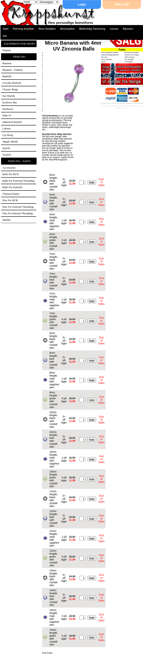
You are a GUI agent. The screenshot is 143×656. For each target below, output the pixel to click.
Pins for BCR (10, 200)
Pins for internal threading (18, 213)
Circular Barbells (12, 82)
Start (5, 28)
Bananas (7, 63)
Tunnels (7, 154)
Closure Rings (10, 89)
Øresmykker (67, 28)
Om (5, 36)
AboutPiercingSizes (58, 159)
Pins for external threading (18, 206)
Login (82, 4)
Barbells (7, 76)
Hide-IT (7, 115)
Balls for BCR (11, 174)
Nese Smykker (47, 28)
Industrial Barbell (12, 122)
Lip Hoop (8, 135)
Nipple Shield (10, 141)
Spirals (6, 148)
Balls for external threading (18, 180)
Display (7, 50)
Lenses (114, 28)
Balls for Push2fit (13, 187)
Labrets (7, 128)
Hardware (8, 108)
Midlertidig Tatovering (92, 28)
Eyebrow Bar (10, 102)
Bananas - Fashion (13, 69)
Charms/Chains (11, 193)
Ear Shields (9, 95)
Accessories (9, 167)
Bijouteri (128, 28)
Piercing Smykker (23, 28)
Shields (7, 219)
